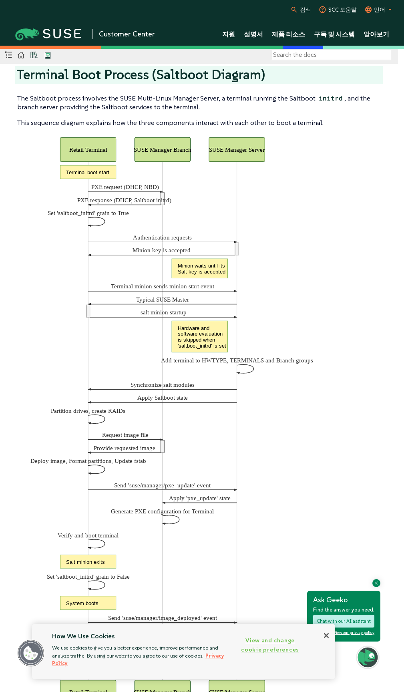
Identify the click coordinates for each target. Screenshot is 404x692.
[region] (183, 651)
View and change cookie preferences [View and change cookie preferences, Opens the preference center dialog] (270, 645)
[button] (31, 653)
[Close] (326, 635)
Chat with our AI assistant (344, 621)
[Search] (331, 55)
